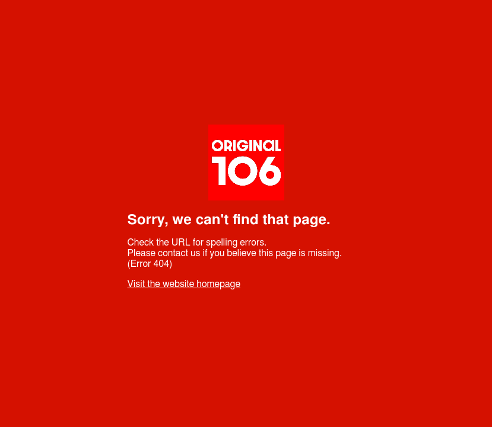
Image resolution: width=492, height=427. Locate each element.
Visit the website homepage (184, 284)
